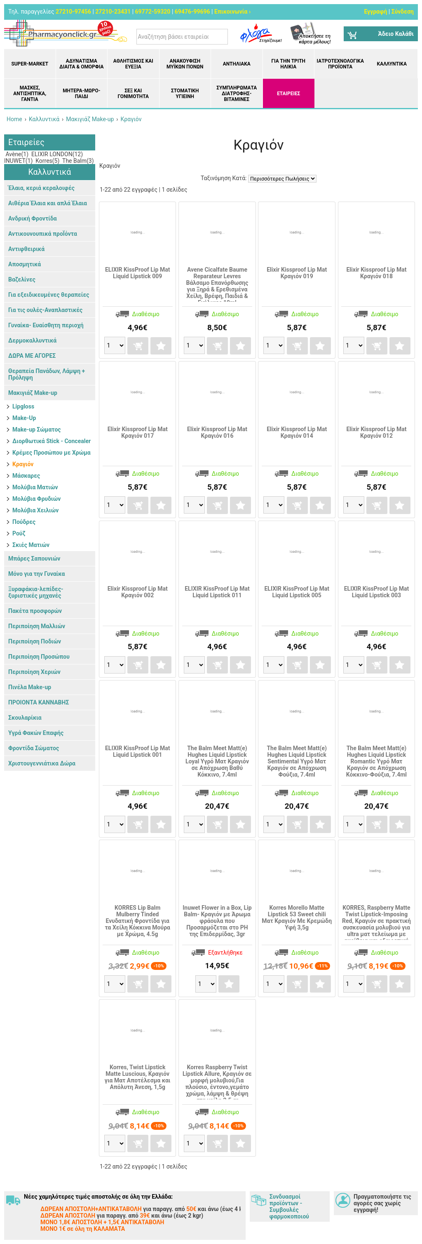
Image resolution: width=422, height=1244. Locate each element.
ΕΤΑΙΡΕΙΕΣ (288, 93)
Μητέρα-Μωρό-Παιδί (81, 93)
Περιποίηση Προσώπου (39, 656)
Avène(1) (16, 154)
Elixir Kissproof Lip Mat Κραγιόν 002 (138, 592)
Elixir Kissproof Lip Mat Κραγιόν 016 (217, 432)
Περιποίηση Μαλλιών (36, 626)
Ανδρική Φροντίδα (32, 218)
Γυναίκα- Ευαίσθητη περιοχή (46, 325)
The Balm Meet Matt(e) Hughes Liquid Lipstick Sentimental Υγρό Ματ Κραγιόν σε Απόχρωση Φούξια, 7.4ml (296, 761)
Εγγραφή (375, 11)
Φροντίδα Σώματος (33, 748)
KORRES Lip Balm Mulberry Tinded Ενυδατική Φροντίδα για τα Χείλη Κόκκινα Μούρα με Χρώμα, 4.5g (137, 920)
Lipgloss (23, 406)
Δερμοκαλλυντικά (32, 340)
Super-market (29, 64)
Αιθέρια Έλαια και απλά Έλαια (47, 203)
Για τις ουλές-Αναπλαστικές (45, 310)
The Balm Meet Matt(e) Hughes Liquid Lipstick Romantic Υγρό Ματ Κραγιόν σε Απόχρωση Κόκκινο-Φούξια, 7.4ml (376, 761)
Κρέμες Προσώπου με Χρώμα (51, 452)
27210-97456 (73, 11)
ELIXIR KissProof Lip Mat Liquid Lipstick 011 (217, 592)
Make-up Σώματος (36, 429)
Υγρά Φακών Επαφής (35, 733)
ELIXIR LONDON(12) (56, 154)
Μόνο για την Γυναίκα (36, 573)
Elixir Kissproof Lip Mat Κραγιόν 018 (376, 272)
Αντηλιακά (237, 64)
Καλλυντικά (392, 64)
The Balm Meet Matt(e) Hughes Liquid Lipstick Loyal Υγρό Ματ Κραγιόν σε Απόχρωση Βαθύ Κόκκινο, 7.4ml (217, 761)
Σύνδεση (403, 11)
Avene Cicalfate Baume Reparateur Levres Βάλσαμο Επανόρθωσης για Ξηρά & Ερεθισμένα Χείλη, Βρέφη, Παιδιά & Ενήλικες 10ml (217, 286)
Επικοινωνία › (232, 11)
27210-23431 (113, 11)
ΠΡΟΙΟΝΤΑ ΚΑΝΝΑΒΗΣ (38, 702)
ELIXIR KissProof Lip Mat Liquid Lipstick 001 (137, 751)
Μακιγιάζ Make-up (32, 393)
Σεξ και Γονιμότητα (133, 93)
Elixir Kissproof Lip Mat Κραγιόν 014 (297, 432)
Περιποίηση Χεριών (34, 672)
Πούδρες (23, 522)
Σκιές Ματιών (30, 545)
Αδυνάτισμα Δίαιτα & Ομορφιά (81, 64)
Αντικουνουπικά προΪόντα (42, 233)
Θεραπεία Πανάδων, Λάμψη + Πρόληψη (46, 374)
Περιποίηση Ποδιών (34, 641)
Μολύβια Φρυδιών (36, 498)
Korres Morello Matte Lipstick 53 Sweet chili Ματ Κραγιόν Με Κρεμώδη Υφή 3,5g (297, 917)
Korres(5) (47, 160)
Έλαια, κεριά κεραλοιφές (41, 188)
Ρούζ (18, 533)
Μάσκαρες (26, 475)
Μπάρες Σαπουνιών (34, 558)
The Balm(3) (77, 160)
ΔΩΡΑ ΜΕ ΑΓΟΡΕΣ (32, 355)
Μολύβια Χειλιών (35, 510)
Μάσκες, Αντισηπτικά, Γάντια (29, 93)
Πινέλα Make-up (29, 687)
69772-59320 (153, 11)
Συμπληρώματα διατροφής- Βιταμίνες (236, 93)
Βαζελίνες (21, 279)
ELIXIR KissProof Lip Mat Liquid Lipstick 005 (296, 592)
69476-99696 (192, 11)
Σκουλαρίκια (25, 717)
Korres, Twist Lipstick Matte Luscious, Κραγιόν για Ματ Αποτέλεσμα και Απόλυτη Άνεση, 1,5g (138, 1077)
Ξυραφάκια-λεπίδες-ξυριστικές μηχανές (35, 592)
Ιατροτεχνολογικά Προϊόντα (340, 64)
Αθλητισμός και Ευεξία (133, 64)
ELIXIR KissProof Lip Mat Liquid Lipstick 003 (376, 592)
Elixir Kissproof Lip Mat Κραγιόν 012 (376, 432)
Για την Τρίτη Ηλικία (288, 64)
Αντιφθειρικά (26, 249)
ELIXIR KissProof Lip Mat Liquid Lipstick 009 (137, 272)
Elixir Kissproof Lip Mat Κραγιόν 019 (297, 272)
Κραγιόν (22, 464)
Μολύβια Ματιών (35, 487)
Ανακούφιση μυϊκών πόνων (184, 64)
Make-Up (24, 418)
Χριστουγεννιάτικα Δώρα (41, 763)
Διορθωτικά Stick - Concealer (51, 441)
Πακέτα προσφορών (35, 611)
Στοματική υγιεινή (185, 93)
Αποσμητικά (24, 264)
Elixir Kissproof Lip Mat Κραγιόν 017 (138, 432)
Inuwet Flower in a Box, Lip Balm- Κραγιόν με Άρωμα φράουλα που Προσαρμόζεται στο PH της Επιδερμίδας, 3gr (217, 920)
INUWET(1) (18, 160)
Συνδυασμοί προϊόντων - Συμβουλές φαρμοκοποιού (289, 1206)
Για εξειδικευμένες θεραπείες (48, 294)
